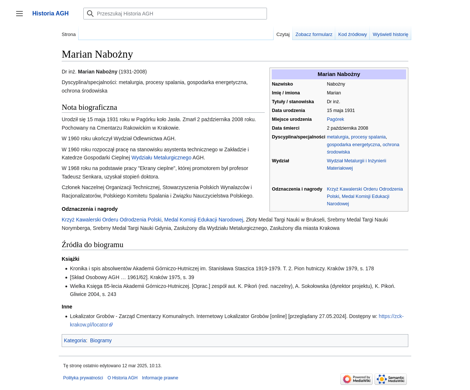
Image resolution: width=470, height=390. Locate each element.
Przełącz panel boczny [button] (22, 17)
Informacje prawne (160, 377)
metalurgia (337, 137)
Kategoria (75, 340)
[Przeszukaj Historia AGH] (175, 13)
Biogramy (101, 340)
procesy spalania (368, 137)
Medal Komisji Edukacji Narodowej (203, 220)
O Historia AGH (123, 377)
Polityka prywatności (83, 377)
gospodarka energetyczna (353, 144)
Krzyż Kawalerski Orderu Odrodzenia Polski (112, 220)
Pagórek (335, 119)
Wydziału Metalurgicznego (161, 157)
